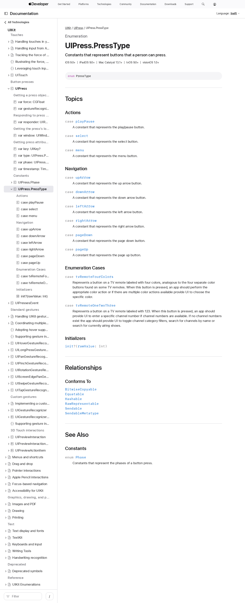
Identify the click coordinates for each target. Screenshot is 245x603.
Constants (102, 448)
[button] (203, 4)
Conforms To (105, 381)
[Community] (125, 4)
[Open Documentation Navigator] (6, 13)
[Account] (215, 4)
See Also (103, 434)
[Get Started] (64, 4)
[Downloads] (170, 4)
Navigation (103, 168)
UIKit (95, 27)
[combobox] (34, 596)
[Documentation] (148, 4)
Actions (100, 112)
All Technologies (16, 22)
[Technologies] (104, 4)
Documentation (24, 13)
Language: (222, 13)
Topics (100, 98)
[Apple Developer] (39, 4)
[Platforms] (83, 4)
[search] (32, 596)
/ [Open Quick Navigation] (68, 596)
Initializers (102, 338)
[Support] (189, 4)
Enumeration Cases (112, 268)
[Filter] (34, 596)
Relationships (110, 367)
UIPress (105, 27)
